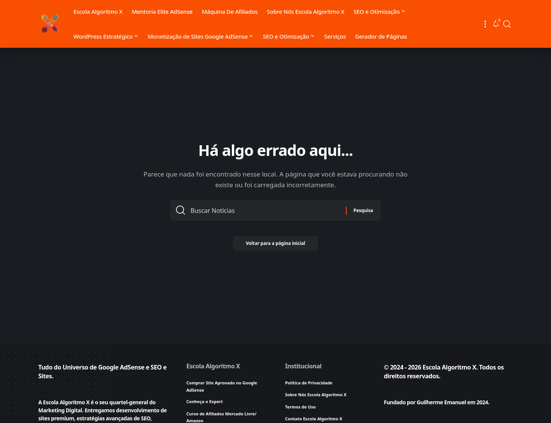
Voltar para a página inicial (275, 246)
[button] (485, 24)
